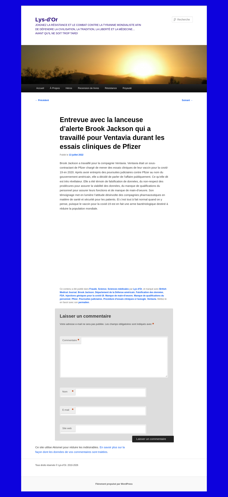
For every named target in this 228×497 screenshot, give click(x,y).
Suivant (187, 100)
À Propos (55, 88)
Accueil (40, 88)
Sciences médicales (118, 289)
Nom (68, 391)
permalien (84, 302)
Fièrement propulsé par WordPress (114, 484)
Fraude (93, 289)
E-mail (68, 410)
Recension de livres (88, 88)
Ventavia (151, 299)
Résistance (111, 88)
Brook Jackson (86, 292)
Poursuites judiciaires (90, 299)
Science (102, 289)
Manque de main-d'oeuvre (119, 295)
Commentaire (70, 340)
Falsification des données (149, 292)
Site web (67, 428)
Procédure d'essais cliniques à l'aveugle (124, 299)
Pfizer (75, 299)
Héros (69, 88)
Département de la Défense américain (115, 292)
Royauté (127, 88)
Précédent (42, 100)
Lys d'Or (137, 289)
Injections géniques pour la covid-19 (85, 295)
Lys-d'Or (46, 19)
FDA (62, 295)
